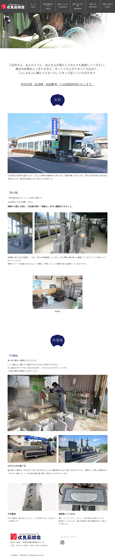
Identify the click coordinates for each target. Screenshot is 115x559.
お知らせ (92, 5)
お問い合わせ (107, 5)
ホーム (33, 5)
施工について (63, 5)
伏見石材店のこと (48, 6)
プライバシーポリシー (69, 537)
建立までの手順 (77, 6)
